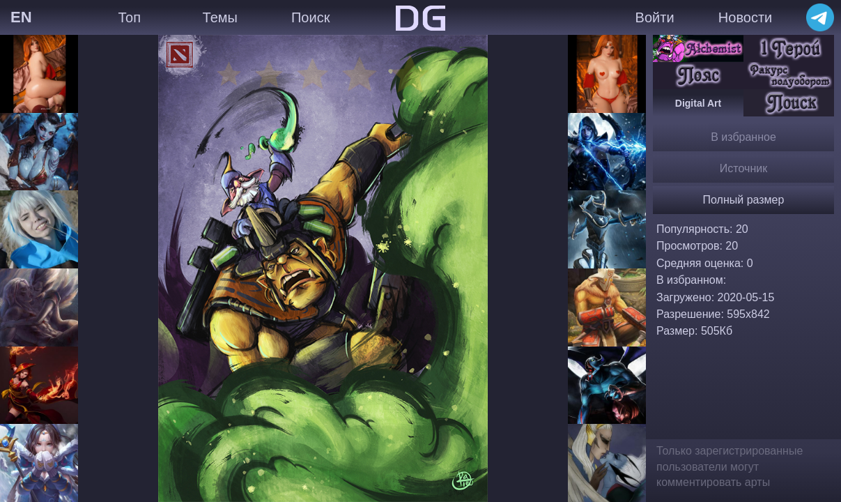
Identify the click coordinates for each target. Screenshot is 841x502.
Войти (654, 17)
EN (21, 17)
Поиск (310, 17)
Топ (129, 17)
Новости (745, 17)
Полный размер (744, 200)
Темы (220, 17)
